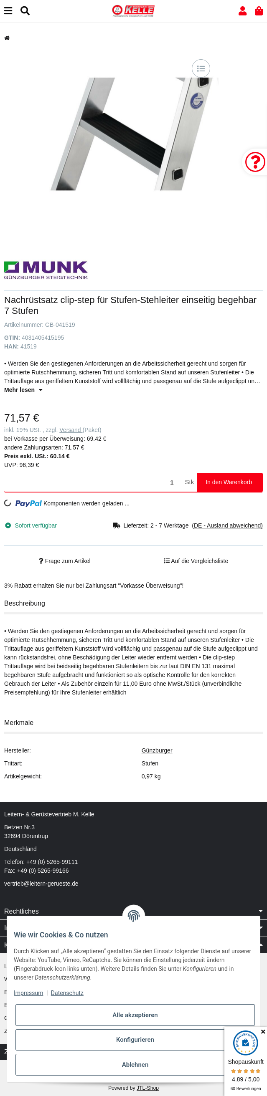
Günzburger (157, 750)
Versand (70, 430)
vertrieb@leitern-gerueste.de (41, 883)
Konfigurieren (135, 1039)
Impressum (28, 993)
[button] (243, 11)
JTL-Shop (148, 1088)
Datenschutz (67, 993)
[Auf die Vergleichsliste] (201, 68)
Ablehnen (135, 1064)
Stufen (150, 763)
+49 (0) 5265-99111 (52, 862)
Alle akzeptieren (135, 1015)
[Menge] (93, 482)
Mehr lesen (23, 389)
